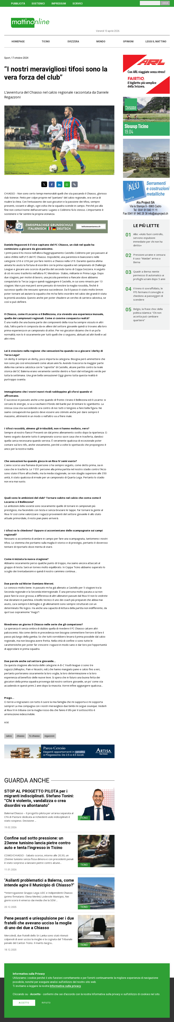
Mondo (100, 41)
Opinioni (128, 41)
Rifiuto (46, 1002)
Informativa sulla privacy (65, 986)
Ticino (46, 41)
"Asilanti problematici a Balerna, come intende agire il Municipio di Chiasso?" (39, 882)
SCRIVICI (78, 3)
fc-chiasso (34, 736)
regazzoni (49, 736)
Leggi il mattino (155, 41)
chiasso (20, 736)
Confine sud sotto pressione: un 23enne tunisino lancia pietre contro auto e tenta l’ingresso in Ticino (37, 843)
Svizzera (73, 41)
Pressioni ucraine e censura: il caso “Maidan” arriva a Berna (149, 258)
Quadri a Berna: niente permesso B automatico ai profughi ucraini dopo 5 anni (149, 275)
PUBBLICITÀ (18, 3)
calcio (9, 736)
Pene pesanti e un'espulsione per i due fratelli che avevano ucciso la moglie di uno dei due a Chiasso (39, 923)
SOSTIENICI (38, 3)
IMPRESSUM (58, 3)
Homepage (18, 41)
